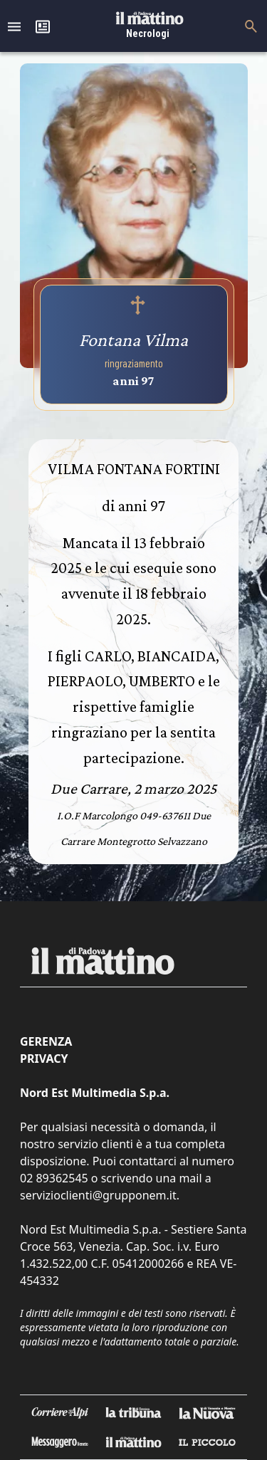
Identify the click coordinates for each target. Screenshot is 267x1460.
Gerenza (46, 1041)
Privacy (44, 1058)
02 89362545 (54, 1178)
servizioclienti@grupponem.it (98, 1195)
